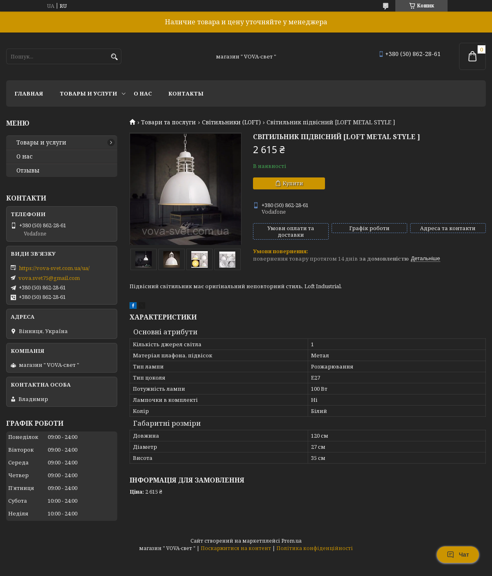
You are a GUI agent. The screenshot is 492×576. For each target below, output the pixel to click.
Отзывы (27, 170)
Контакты (186, 93)
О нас (143, 93)
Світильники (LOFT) (231, 122)
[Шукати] (114, 57)
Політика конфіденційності (314, 548)
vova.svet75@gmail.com (49, 278)
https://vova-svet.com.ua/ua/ (54, 268)
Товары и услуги (88, 93)
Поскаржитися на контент (236, 548)
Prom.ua (291, 540)
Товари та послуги (168, 122)
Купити (293, 183)
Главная (28, 93)
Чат (458, 554)
